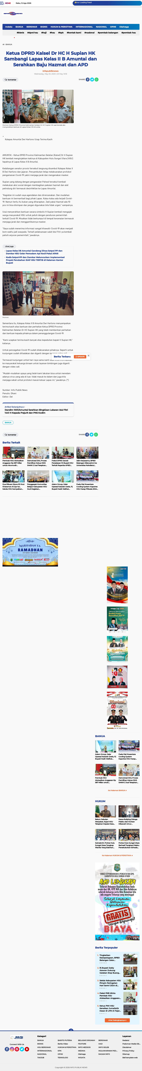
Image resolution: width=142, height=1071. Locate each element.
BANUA (19, 27)
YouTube (29, 1050)
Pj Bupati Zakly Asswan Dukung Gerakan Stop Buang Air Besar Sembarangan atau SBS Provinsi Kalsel (109, 970)
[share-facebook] (88, 79)
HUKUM (100, 801)
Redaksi (125, 1040)
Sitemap (126, 1054)
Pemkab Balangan (108, 32)
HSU (53, 32)
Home (8, 3)
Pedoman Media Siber (131, 1044)
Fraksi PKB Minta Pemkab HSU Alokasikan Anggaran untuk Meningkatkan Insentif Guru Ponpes (110, 996)
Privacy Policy (128, 1051)
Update (80, 357)
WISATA (81, 1058)
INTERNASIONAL (84, 27)
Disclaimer (126, 1047)
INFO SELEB (103, 1047)
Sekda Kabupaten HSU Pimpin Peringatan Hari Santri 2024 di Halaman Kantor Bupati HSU (110, 983)
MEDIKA (81, 1051)
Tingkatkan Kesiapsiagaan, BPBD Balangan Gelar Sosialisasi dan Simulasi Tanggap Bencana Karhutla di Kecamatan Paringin (110, 958)
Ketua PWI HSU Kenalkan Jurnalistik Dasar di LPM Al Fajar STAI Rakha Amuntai (110, 1008)
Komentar (10, 79)
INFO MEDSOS (84, 1047)
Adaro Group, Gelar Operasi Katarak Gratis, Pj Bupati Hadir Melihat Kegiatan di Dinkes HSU (105, 756)
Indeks (8, 27)
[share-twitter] (92, 79)
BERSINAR (31, 27)
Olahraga (124, 27)
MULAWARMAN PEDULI (108, 1051)
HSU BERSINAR (44, 1047)
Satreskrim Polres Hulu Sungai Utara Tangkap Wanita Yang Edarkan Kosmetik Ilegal (105, 845)
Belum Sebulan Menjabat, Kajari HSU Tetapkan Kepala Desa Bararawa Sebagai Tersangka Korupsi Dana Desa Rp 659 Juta (105, 821)
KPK (62, 32)
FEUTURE (82, 1044)
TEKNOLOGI (63, 1058)
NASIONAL (101, 27)
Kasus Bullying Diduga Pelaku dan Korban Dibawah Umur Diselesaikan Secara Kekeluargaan (128, 821)
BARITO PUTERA (65, 1040)
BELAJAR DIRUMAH (86, 1040)
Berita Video (63, 1044)
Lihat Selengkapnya (117, 1020)
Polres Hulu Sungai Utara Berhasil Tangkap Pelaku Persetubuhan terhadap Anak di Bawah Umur (129, 845)
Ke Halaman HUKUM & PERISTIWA (117, 855)
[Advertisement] (50, 518)
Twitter (23, 1050)
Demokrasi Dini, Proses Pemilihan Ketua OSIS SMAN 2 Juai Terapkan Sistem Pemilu (128, 780)
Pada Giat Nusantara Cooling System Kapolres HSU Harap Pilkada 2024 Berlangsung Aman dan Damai (128, 756)
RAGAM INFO (104, 1054)
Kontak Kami (74, 32)
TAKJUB (40, 1058)
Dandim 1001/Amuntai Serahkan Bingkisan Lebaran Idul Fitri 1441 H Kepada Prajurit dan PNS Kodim (36, 411)
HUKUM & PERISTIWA (61, 27)
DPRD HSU (33, 32)
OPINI (113, 27)
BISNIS (43, 27)
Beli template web (130, 1058)
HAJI (44, 32)
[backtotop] (71, 1031)
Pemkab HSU (129, 32)
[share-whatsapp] (96, 79)
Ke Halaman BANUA (117, 790)
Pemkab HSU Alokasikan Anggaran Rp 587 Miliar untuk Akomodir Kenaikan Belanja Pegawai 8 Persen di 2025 (105, 780)
